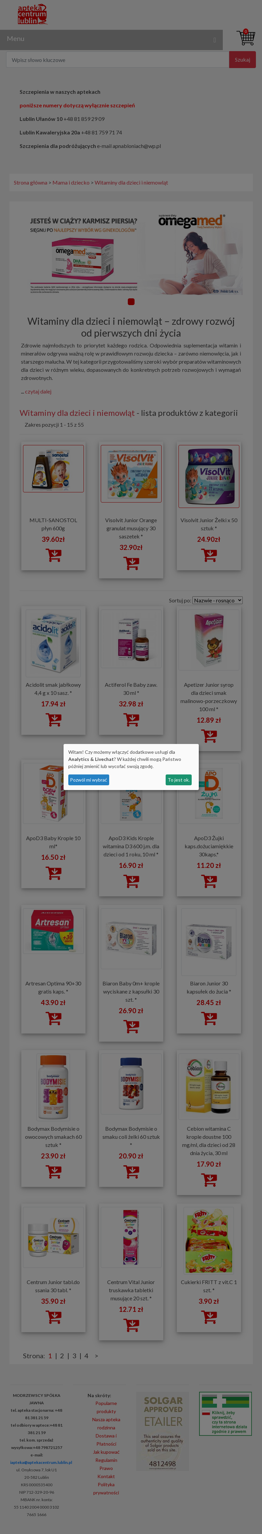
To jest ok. (179, 780)
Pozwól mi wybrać (88, 780)
